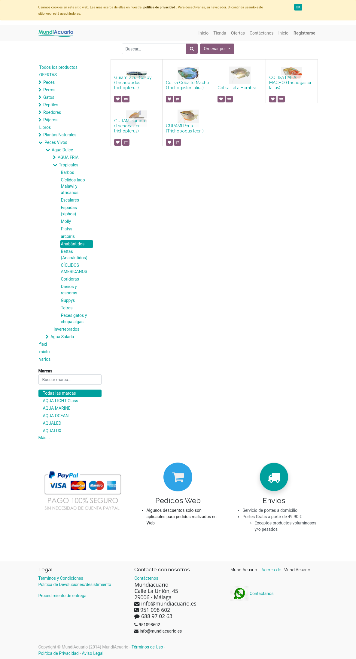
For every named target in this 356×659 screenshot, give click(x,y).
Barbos (67, 172)
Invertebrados (67, 329)
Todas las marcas (59, 393)
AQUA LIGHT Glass (60, 400)
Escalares (70, 200)
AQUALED (52, 423)
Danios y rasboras (69, 289)
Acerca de (271, 569)
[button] (217, 49)
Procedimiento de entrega (62, 595)
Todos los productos (58, 67)
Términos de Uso (147, 647)
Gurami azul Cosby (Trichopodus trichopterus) (133, 82)
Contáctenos (146, 578)
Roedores (52, 112)
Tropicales (68, 164)
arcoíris (68, 236)
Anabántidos (73, 243)
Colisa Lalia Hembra (237, 87)
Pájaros (50, 119)
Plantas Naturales (60, 134)
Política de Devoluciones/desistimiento (74, 584)
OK (298, 7)
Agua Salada (62, 336)
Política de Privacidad (58, 653)
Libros (45, 127)
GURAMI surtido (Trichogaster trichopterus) (129, 125)
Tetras (67, 307)
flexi (43, 344)
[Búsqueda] (192, 49)
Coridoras (70, 279)
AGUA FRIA (68, 157)
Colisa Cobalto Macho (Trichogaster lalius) (187, 85)
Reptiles (50, 104)
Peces (49, 82)
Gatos (48, 97)
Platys (66, 228)
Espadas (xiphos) (69, 210)
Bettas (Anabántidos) (74, 254)
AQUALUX (52, 430)
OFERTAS (48, 74)
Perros (49, 89)
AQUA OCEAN (56, 415)
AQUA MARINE (57, 408)
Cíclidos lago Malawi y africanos (73, 186)
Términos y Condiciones (60, 578)
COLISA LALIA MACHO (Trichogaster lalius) (290, 82)
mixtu (44, 351)
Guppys (68, 300)
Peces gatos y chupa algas (74, 318)
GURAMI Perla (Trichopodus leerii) (185, 128)
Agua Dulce (62, 149)
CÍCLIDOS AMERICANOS (74, 268)
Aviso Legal (93, 653)
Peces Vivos (55, 142)
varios (45, 359)
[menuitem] (203, 33)
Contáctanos (251, 593)
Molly (66, 221)
